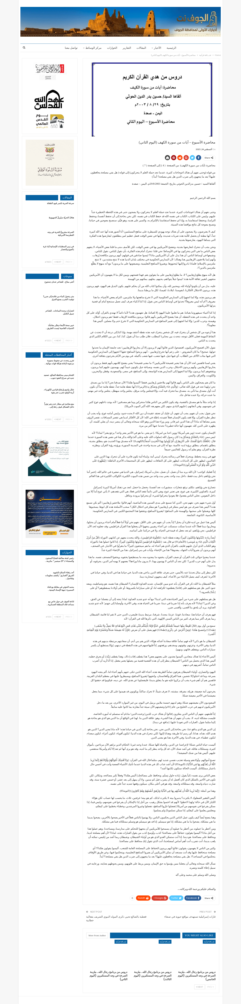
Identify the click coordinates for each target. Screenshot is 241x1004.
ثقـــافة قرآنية (209, 941)
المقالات (142, 47)
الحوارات (112, 47)
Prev (210, 987)
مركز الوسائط (92, 47)
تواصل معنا (69, 47)
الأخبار (158, 47)
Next (199, 987)
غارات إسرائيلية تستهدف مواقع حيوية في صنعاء (190, 916)
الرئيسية (173, 47)
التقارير (127, 47)
